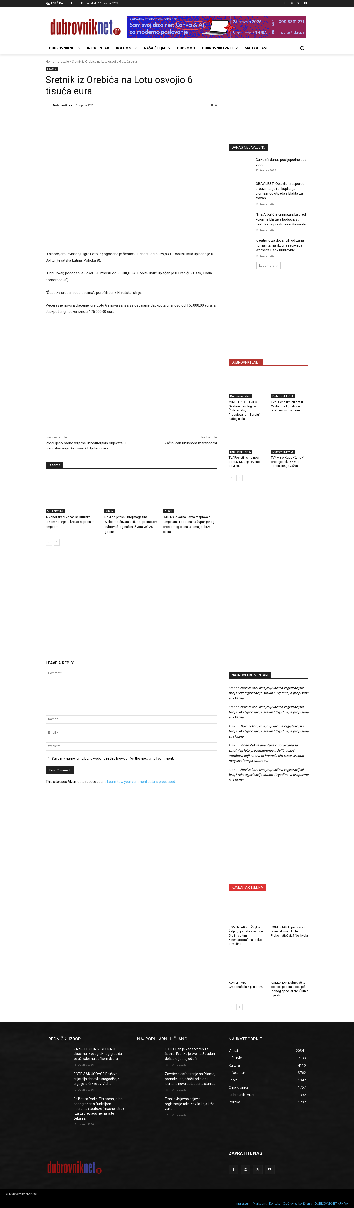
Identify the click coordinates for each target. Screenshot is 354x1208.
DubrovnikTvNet (240, 396)
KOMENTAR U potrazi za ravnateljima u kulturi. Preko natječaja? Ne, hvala (289, 931)
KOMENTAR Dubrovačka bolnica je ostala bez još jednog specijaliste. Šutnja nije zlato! (289, 989)
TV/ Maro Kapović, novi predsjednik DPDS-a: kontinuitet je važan (287, 462)
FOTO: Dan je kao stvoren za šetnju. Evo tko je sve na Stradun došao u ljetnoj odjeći (190, 1054)
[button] (302, 48)
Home (50, 61)
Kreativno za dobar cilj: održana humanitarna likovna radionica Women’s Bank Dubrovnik (280, 245)
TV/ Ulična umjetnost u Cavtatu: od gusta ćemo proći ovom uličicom (288, 406)
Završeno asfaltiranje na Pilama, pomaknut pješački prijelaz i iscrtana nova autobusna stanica (190, 1078)
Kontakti (274, 1203)
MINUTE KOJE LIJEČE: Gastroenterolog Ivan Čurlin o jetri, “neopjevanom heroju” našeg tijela (244, 410)
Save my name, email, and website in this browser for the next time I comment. (113, 758)
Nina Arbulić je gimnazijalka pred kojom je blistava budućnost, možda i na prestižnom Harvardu (281, 219)
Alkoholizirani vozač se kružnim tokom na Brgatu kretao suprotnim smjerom (70, 522)
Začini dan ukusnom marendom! (190, 443)
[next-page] (57, 542)
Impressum (243, 1203)
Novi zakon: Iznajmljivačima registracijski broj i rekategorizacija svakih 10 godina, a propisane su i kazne (268, 693)
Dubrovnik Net (63, 105)
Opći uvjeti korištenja (297, 1203)
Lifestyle (63, 61)
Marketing (260, 1203)
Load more (268, 265)
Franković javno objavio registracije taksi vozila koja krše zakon (190, 1103)
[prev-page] (49, 542)
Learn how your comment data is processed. (141, 782)
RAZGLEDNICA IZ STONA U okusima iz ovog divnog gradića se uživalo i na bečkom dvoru (98, 1054)
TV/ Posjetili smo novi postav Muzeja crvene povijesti (244, 462)
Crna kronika (55, 510)
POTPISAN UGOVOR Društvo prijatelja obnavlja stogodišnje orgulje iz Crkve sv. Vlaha (96, 1078)
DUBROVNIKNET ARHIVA (331, 1203)
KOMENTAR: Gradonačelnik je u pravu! (246, 985)
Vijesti (110, 510)
